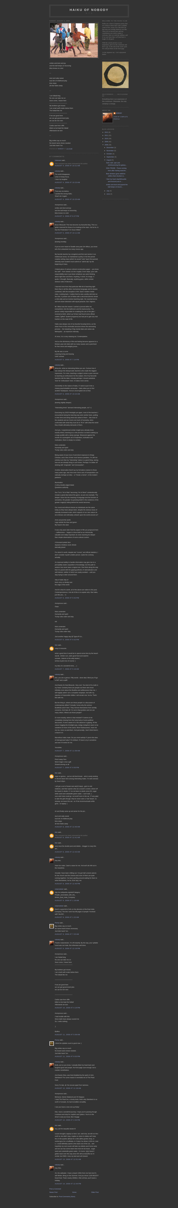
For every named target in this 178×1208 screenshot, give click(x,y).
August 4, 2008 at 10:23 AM (67, 182)
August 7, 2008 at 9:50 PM (67, 767)
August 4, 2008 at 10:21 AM (67, 166)
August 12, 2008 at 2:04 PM (67, 1120)
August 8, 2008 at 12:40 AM (67, 827)
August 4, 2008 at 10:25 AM (67, 199)
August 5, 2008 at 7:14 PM (67, 360)
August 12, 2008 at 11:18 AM (68, 1088)
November (110, 151)
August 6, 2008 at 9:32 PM (67, 640)
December (110, 147)
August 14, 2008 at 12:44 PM (68, 1184)
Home (74, 1192)
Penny (57, 923)
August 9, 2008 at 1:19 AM (67, 900)
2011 (107, 135)
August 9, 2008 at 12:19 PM (67, 948)
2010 (107, 138)
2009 (107, 142)
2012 (107, 132)
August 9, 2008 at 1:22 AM (67, 917)
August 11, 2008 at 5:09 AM (67, 1034)
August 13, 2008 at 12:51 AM (68, 1159)
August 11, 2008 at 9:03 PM (67, 1056)
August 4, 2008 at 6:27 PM (67, 216)
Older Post (95, 1192)
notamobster (59, 889)
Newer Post (53, 1192)
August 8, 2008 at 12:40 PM (67, 884)
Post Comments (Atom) (67, 1196)
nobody (57, 171)
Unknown (58, 160)
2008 (107, 145)
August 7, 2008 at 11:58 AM (67, 751)
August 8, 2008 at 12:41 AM (67, 837)
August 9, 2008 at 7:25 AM (67, 934)
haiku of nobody (89, 10)
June (108, 194)
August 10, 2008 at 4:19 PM (67, 1008)
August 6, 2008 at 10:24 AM (67, 394)
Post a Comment (55, 1189)
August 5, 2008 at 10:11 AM (67, 233)
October (110, 154)
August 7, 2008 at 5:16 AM (67, 669)
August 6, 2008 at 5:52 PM (67, 598)
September (111, 157)
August (109, 160)
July (108, 191)
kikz (56, 645)
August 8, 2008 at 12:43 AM (67, 852)
